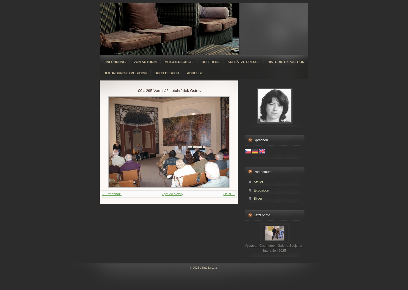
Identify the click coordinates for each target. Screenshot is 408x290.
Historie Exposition (285, 62)
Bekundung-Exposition (125, 73)
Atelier (258, 182)
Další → (229, 194)
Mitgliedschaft (179, 62)
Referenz (211, 62)
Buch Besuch (167, 73)
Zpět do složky (172, 194)
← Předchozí (112, 194)
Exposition (261, 190)
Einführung (115, 62)
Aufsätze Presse (243, 62)
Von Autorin (145, 62)
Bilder (258, 198)
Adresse (195, 73)
